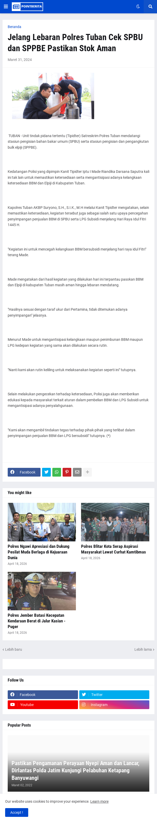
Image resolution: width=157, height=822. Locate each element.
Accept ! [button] (16, 812)
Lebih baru (13, 649)
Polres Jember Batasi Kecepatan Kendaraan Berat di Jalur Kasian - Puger (36, 621)
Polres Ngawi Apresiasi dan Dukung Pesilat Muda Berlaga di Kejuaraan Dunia (39, 552)
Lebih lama (143, 649)
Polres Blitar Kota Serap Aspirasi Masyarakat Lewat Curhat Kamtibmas (113, 549)
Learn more (99, 801)
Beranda (14, 27)
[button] (6, 6)
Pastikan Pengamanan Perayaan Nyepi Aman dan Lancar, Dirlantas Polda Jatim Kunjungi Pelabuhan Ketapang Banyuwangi (75, 770)
